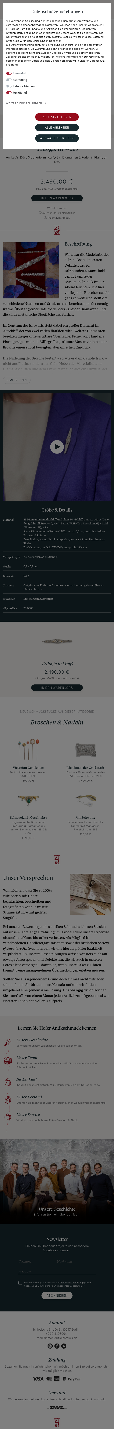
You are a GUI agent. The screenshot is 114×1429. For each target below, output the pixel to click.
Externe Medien (24, 86)
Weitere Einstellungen (24, 103)
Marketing (20, 80)
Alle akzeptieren (57, 117)
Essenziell (19, 73)
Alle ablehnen (57, 127)
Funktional (20, 92)
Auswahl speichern (57, 138)
